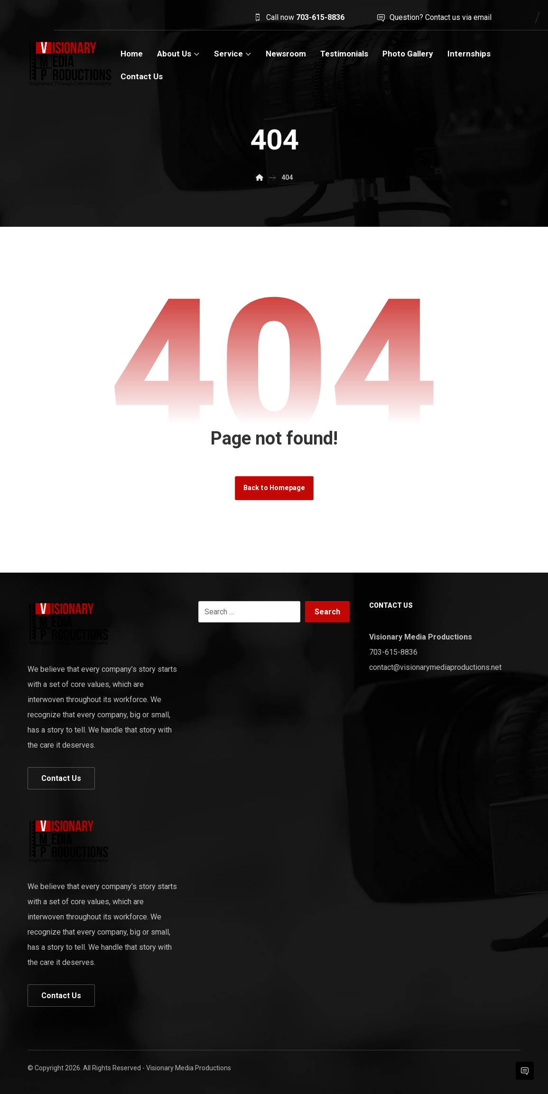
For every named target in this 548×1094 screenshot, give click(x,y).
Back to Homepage (274, 488)
